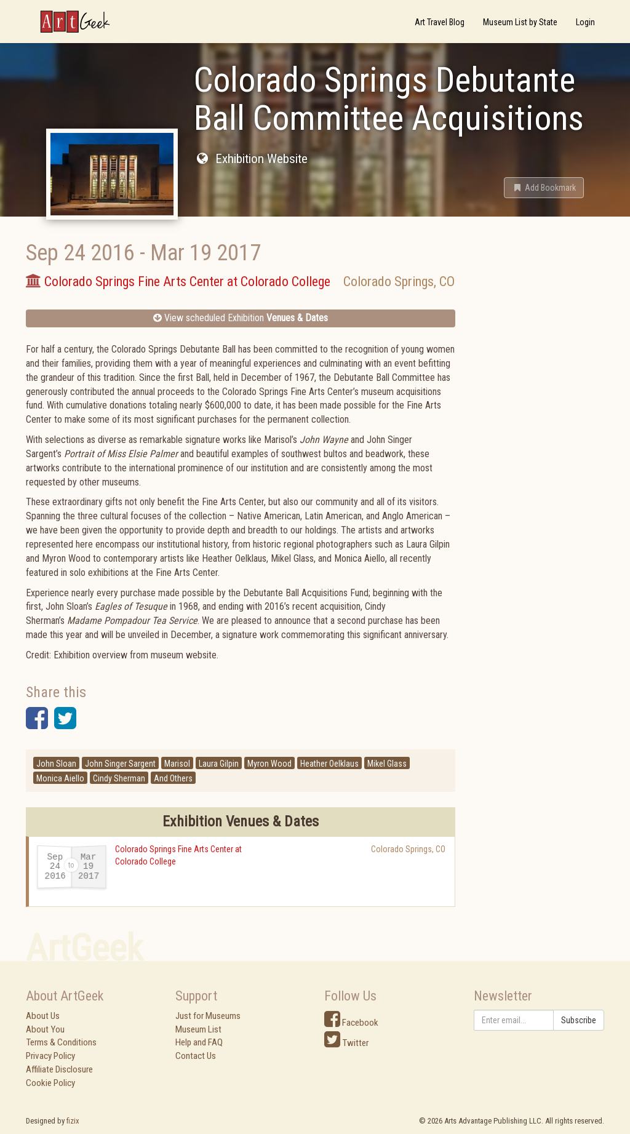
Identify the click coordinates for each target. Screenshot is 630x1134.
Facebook (351, 1022)
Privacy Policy (50, 1055)
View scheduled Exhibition (240, 318)
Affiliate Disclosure (59, 1069)
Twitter (346, 1042)
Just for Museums (208, 1015)
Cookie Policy (50, 1082)
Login (585, 22)
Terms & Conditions (61, 1042)
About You (45, 1029)
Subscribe (578, 1020)
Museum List (198, 1029)
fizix (72, 1120)
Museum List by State (520, 22)
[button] (544, 187)
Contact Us (195, 1055)
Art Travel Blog (440, 22)
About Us (43, 1015)
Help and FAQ (199, 1042)
